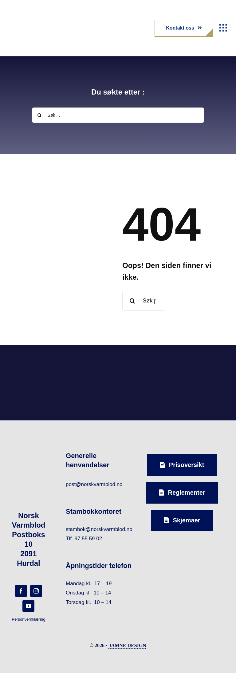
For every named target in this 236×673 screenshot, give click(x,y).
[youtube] (28, 606)
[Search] (39, 115)
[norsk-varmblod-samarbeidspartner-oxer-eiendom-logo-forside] (90, 360)
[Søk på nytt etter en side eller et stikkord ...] (143, 301)
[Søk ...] (118, 115)
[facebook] (21, 591)
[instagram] (36, 591)
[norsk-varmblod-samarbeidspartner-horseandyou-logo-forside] (203, 360)
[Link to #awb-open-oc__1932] (223, 28)
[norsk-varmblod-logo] (26, 15)
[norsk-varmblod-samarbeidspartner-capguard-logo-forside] (146, 360)
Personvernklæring (28, 619)
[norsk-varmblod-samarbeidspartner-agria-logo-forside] (33, 361)
